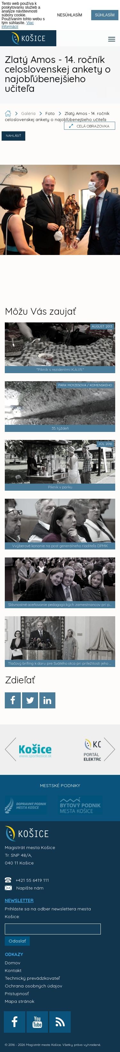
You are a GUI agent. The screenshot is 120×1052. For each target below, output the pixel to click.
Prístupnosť (17, 993)
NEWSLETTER (19, 900)
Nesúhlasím (69, 15)
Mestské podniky (60, 785)
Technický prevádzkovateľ (32, 978)
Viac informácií (18, 25)
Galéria (29, 113)
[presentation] (10, 749)
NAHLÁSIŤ (13, 136)
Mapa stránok (19, 1001)
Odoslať (17, 941)
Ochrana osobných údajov (33, 986)
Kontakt (13, 970)
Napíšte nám (30, 888)
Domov (12, 963)
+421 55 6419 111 (32, 880)
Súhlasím (105, 15)
